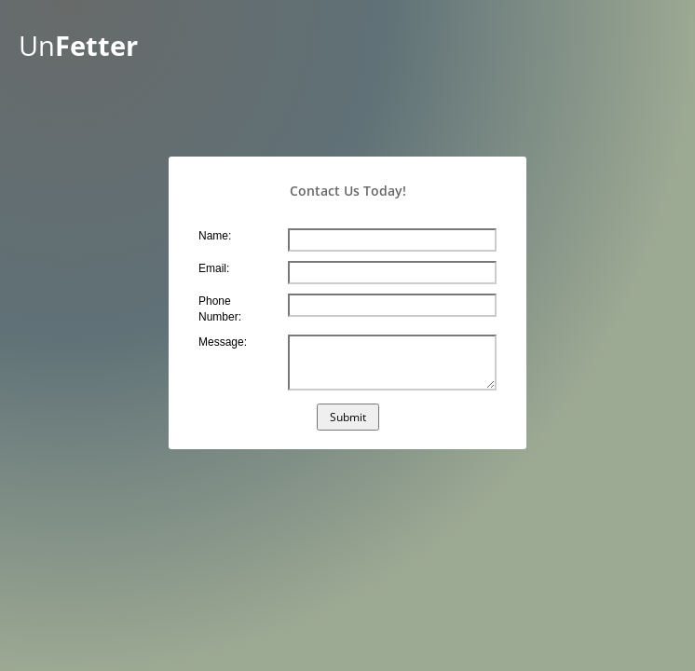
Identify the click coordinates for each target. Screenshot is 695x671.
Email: (213, 268)
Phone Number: (219, 308)
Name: (214, 235)
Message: (222, 342)
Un (78, 45)
